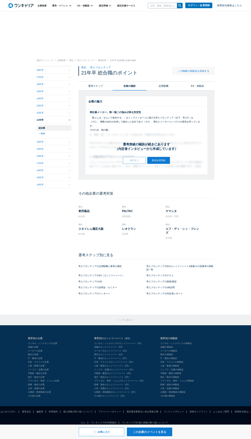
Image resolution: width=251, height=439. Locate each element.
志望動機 (163, 86)
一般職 (42, 133)
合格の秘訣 (129, 86)
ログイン (134, 160)
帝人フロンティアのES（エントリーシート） (101, 275)
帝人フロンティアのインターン (94, 293)
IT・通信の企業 (35, 358)
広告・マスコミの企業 (38, 362)
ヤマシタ (171, 211)
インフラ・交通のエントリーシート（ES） (114, 369)
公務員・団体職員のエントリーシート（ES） (115, 392)
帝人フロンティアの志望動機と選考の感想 (99, 266)
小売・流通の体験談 (169, 388)
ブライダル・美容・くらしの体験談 (177, 381)
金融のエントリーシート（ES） (109, 347)
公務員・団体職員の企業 (39, 392)
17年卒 (53, 163)
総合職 (42, 128)
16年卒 (53, 170)
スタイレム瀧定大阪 (91, 228)
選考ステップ (95, 86)
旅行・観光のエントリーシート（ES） (112, 377)
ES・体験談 (85, 5)
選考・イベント (62, 5)
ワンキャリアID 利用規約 (104, 422)
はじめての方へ (8, 411)
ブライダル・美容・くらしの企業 (43, 381)
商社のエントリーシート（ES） (109, 354)
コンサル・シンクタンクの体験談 (176, 343)
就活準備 (105, 5)
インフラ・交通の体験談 (171, 369)
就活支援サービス (126, 5)
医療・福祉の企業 (36, 384)
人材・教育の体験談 (169, 366)
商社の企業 (33, 354)
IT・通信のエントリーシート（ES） (111, 358)
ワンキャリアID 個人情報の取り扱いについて (145, 422)
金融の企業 (33, 347)
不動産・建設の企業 (37, 373)
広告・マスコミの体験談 (171, 362)
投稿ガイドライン (199, 411)
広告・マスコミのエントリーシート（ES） (114, 362)
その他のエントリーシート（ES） (110, 396)
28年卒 (53, 70)
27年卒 (53, 77)
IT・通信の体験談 (168, 358)
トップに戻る (125, 320)
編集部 (39, 411)
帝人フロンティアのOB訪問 (160, 287)
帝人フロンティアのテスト (160, 275)
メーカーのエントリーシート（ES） (111, 351)
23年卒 (53, 105)
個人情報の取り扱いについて (78, 411)
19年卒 (53, 149)
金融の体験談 (166, 347)
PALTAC (127, 211)
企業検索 (42, 5)
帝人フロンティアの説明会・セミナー (97, 287)
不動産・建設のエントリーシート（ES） (113, 373)
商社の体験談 (166, 354)
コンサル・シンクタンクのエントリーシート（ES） (118, 343)
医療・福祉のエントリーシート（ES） (112, 384)
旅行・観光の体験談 (169, 377)
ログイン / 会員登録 (199, 5)
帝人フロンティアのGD (90, 281)
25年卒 (53, 91)
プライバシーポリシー (109, 411)
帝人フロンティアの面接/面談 (161, 281)
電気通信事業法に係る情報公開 (142, 411)
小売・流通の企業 (36, 388)
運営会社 (26, 411)
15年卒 (53, 177)
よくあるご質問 (221, 411)
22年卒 (53, 112)
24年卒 (53, 98)
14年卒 (53, 184)
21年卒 (53, 120)
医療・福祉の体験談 (169, 384)
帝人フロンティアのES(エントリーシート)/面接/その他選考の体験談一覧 (179, 268)
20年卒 (53, 142)
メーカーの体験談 (168, 351)
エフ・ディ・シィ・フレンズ (182, 230)
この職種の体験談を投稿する (193, 71)
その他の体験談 (167, 396)
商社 (84, 67)
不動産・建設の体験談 (170, 373)
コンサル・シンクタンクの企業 (42, 343)
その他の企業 (34, 396)
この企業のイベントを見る (149, 431)
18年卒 (53, 156)
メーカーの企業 (35, 351)
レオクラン (129, 228)
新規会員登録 (158, 160)
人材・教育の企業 (36, 366)
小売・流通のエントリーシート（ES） (112, 388)
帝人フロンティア (100, 67)
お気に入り (101, 431)
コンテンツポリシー (174, 411)
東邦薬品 (84, 211)
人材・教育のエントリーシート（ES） (112, 366)
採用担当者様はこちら (229, 5)
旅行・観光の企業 (36, 377)
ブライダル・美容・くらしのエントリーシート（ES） (119, 381)
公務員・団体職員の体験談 (172, 392)
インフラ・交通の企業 (38, 369)
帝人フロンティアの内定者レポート (164, 293)
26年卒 (53, 84)
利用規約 (53, 411)
